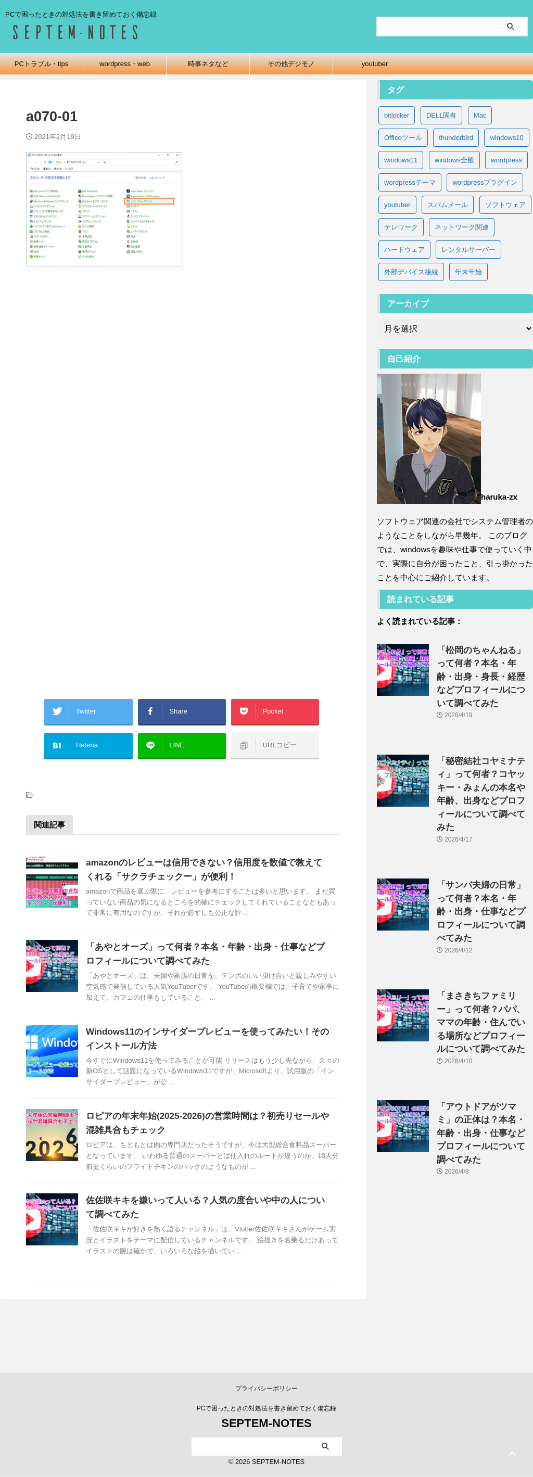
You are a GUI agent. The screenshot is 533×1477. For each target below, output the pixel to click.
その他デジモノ (291, 64)
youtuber (375, 64)
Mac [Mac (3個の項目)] (480, 115)
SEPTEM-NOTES (266, 1423)
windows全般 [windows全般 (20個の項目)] (454, 160)
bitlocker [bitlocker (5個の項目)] (396, 115)
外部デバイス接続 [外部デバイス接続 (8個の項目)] (411, 272)
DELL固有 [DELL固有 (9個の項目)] (441, 115)
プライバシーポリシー (266, 1389)
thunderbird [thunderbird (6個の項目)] (456, 138)
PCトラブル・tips (41, 64)
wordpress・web (124, 64)
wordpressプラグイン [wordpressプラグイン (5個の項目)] (484, 182)
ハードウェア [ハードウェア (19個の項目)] (404, 249)
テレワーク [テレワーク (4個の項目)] (401, 227)
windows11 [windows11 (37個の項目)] (400, 160)
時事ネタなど (208, 64)
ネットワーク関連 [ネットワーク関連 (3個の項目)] (462, 227)
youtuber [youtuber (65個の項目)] (397, 205)
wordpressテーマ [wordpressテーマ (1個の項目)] (410, 182)
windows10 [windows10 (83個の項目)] (506, 138)
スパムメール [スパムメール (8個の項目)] (447, 205)
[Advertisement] (183, 388)
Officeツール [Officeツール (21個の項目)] (403, 138)
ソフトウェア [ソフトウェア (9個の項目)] (505, 205)
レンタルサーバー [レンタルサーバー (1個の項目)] (468, 249)
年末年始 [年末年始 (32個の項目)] (468, 272)
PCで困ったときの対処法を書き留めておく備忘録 (267, 1408)
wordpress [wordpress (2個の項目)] (506, 160)
